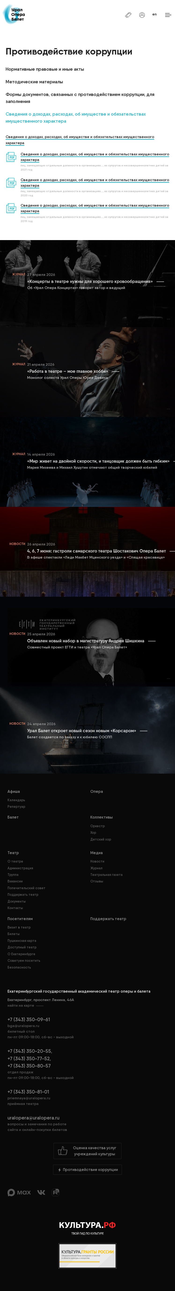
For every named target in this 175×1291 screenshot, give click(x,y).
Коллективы (101, 817)
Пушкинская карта (21, 941)
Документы (16, 901)
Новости (97, 861)
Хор (93, 832)
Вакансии (15, 881)
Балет (13, 817)
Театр (13, 852)
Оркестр (97, 826)
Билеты (13, 934)
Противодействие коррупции (87, 1169)
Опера (96, 791)
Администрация (20, 868)
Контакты (15, 908)
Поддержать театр (22, 894)
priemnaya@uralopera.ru (28, 1098)
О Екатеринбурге (21, 954)
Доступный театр (21, 947)
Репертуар (16, 807)
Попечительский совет (26, 888)
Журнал (96, 868)
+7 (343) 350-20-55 (29, 1051)
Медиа (96, 852)
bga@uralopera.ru (23, 1026)
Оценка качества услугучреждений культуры (87, 1150)
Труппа (12, 875)
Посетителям (20, 918)
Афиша (13, 791)
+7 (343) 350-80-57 (29, 1066)
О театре (15, 861)
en (154, 14)
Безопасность (19, 967)
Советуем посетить (23, 960)
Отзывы (96, 881)
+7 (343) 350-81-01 (28, 1092)
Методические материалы (34, 81)
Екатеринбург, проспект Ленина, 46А (87, 1003)
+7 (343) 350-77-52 (28, 1058)
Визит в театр (19, 927)
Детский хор (100, 839)
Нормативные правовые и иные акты (45, 69)
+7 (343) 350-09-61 (28, 1019)
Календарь (16, 800)
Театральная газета (106, 875)
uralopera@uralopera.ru (87, 1124)
